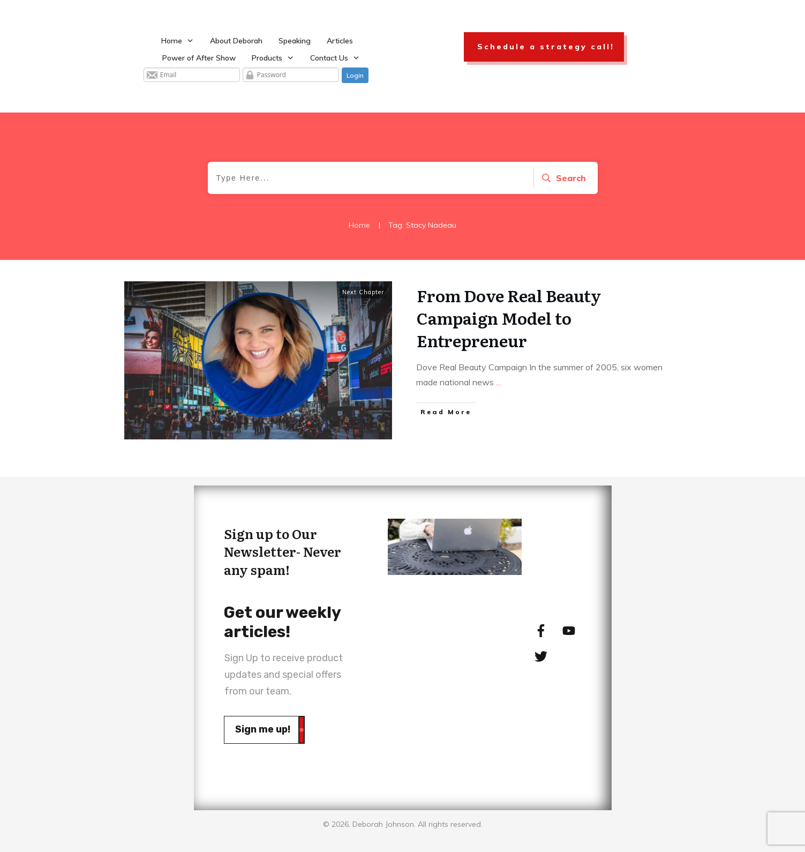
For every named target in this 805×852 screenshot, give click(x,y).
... (498, 382)
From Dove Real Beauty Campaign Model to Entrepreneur (509, 317)
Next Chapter (363, 292)
